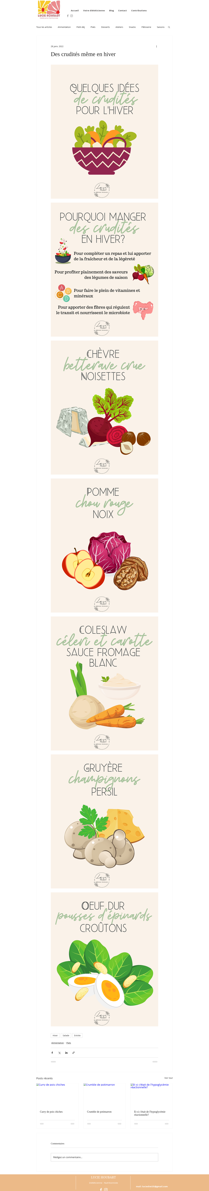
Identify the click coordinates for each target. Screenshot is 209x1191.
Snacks (132, 27)
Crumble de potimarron (99, 1111)
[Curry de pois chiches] (57, 1095)
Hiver (55, 1035)
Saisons (160, 27)
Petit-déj (80, 27)
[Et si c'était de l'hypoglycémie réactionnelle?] (152, 1095)
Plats (93, 27)
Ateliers (119, 27)
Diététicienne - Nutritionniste (103, 1182)
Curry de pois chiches (51, 1111)
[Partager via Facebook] (52, 1052)
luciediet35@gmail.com (155, 1186)
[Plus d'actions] (156, 46)
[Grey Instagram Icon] (71, 16)
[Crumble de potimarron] (105, 1095)
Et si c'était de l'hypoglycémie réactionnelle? (149, 1113)
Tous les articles (44, 27)
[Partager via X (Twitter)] (59, 1052)
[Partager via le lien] (73, 1052)
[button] (169, 27)
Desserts (105, 27)
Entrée (77, 1035)
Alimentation (64, 27)
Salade (66, 1035)
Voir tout (168, 1078)
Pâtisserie (146, 27)
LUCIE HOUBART (103, 1177)
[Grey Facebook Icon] (68, 16)
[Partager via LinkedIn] (66, 1052)
